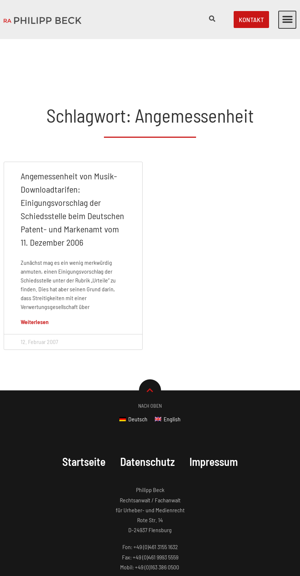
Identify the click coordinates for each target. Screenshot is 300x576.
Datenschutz (147, 415)
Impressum (214, 415)
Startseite (83, 415)
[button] (287, 20)
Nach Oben (150, 360)
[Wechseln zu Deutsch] (133, 373)
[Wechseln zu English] (167, 373)
